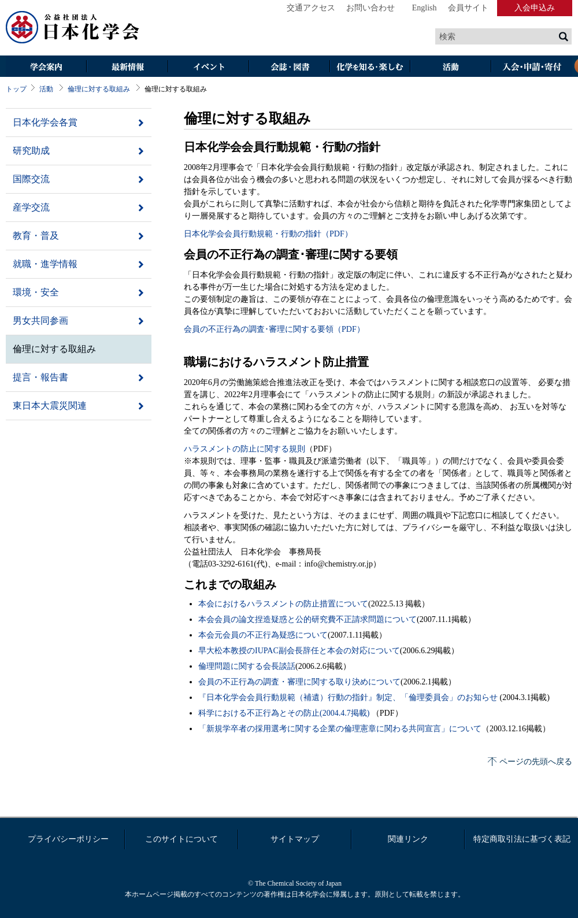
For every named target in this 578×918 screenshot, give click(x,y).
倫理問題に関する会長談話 (246, 666)
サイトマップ (295, 839)
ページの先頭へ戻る (535, 761)
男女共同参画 (40, 320)
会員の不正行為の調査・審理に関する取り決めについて (299, 682)
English (424, 7)
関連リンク (408, 839)
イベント (208, 67)
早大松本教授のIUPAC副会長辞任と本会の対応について (299, 650)
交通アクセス (311, 7)
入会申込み (534, 7)
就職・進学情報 (45, 264)
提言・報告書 (40, 377)
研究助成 (31, 151)
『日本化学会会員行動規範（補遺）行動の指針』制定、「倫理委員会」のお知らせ (349, 697)
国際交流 (31, 179)
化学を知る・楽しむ (369, 67)
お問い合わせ (370, 7)
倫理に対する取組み (99, 89)
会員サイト (468, 7)
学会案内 (46, 67)
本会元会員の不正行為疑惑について (263, 635)
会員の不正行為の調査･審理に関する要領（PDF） (274, 329)
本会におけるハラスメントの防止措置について (283, 603)
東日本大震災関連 (50, 405)
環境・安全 (36, 292)
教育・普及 (36, 235)
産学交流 (31, 207)
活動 (450, 67)
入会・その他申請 (531, 67)
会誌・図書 (289, 67)
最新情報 (127, 67)
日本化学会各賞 (45, 122)
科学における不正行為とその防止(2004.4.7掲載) (285, 713)
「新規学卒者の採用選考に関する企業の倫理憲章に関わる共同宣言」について (339, 728)
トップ (16, 89)
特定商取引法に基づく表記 (521, 839)
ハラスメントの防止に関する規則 (244, 449)
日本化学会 (73, 27)
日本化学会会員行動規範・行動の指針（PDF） (268, 234)
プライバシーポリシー (68, 839)
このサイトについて (181, 839)
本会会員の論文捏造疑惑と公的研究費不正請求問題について (307, 619)
